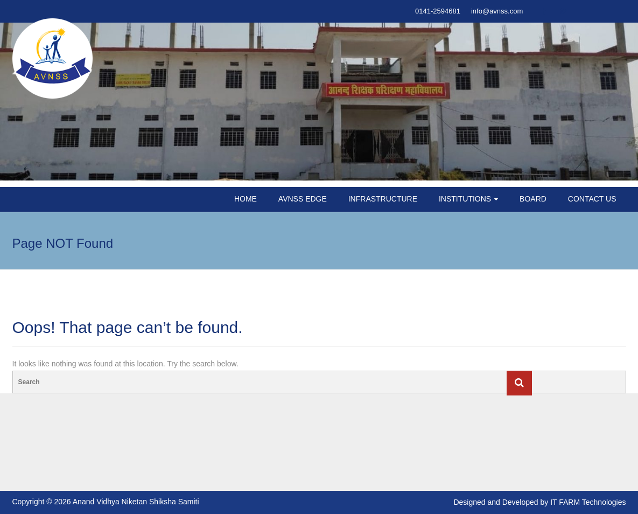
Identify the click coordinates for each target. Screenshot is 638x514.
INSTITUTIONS (465, 199)
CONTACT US (592, 199)
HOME (245, 199)
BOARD (533, 199)
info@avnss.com (497, 11)
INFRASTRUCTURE (382, 199)
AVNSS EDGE (302, 199)
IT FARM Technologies (588, 502)
